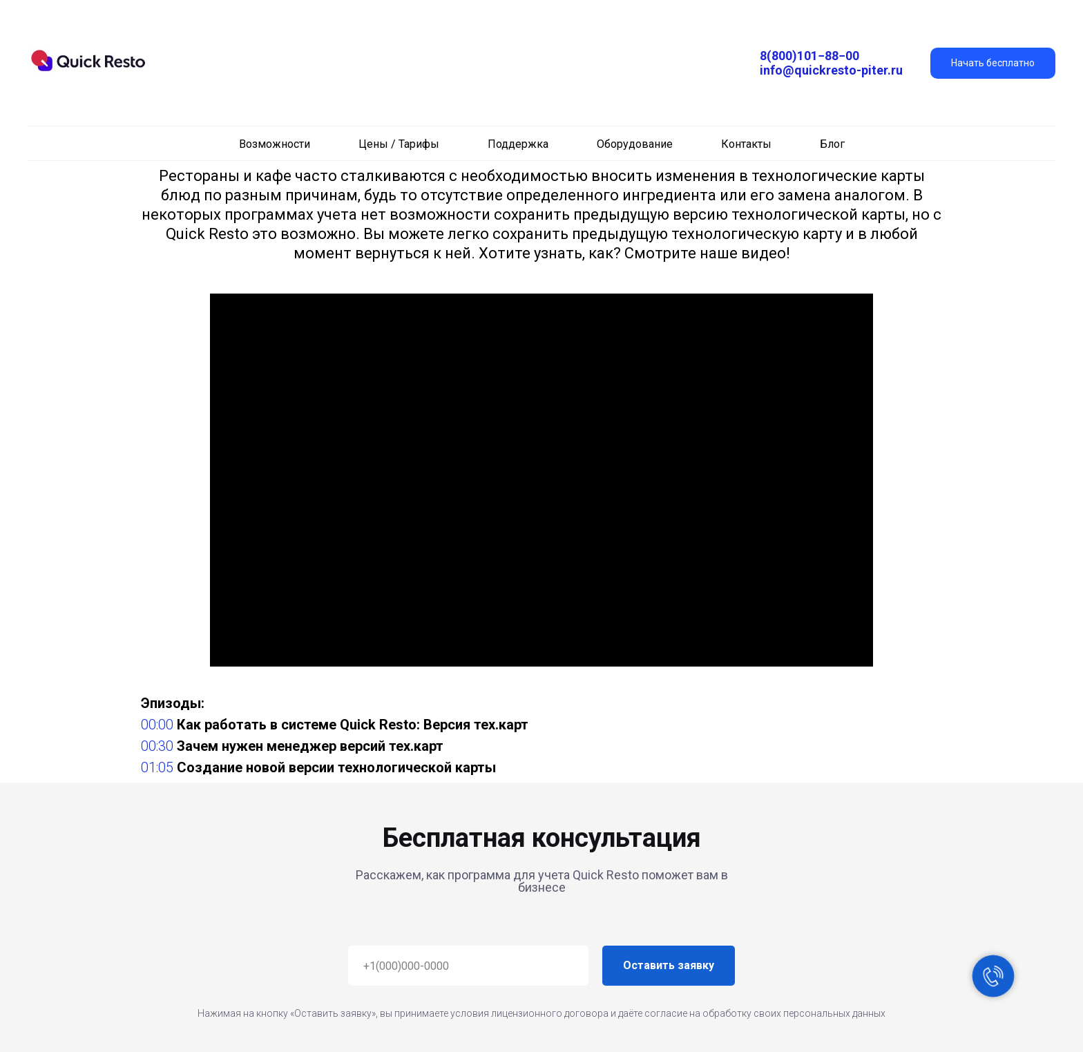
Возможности (274, 144)
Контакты (746, 144)
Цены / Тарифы (398, 144)
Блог (832, 144)
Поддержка (518, 144)
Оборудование (635, 144)
